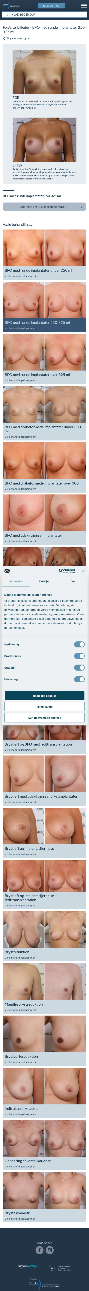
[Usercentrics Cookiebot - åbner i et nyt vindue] (58, 571)
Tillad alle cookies (44, 695)
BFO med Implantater (51, 206)
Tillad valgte (44, 706)
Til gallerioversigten (16, 38)
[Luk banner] (83, 571)
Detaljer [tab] (44, 581)
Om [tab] (73, 581)
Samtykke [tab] (15, 581)
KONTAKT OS (51, 5)
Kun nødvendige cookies (44, 717)
